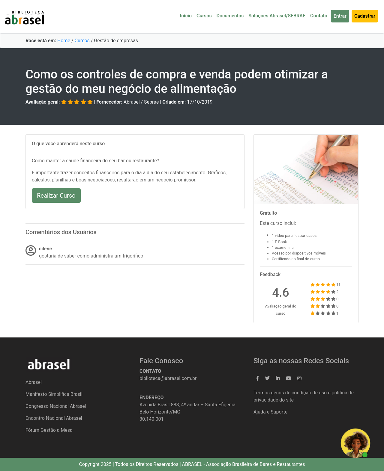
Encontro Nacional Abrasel (54, 418)
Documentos (230, 16)
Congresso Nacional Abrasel (56, 406)
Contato (318, 16)
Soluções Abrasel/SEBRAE (276, 16)
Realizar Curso (56, 195)
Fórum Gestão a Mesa (49, 430)
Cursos (204, 16)
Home (63, 40)
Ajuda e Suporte (270, 412)
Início (186, 16)
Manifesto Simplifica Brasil (54, 394)
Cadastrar (364, 16)
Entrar (340, 16)
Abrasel (34, 382)
